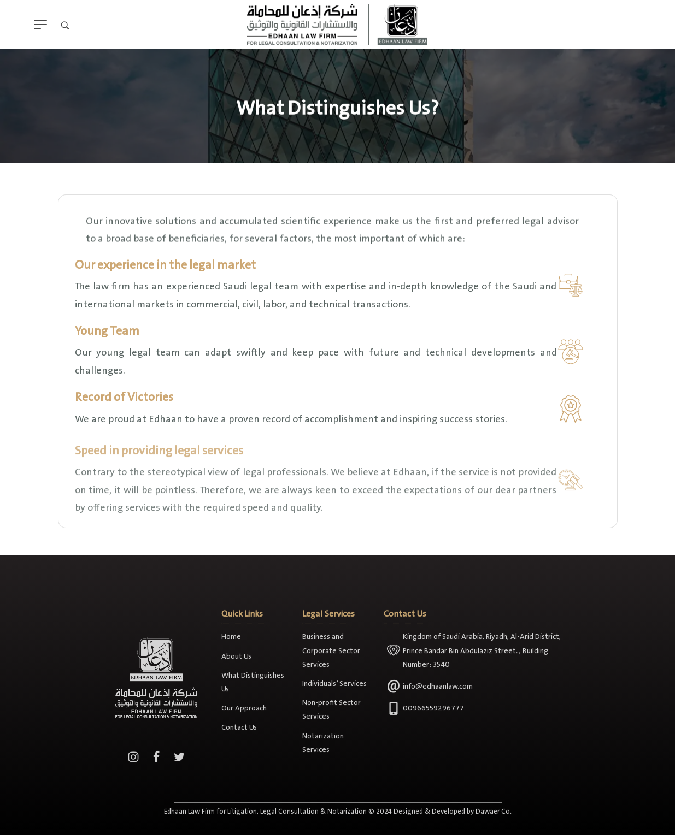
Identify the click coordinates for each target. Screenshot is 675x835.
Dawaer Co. (494, 824)
